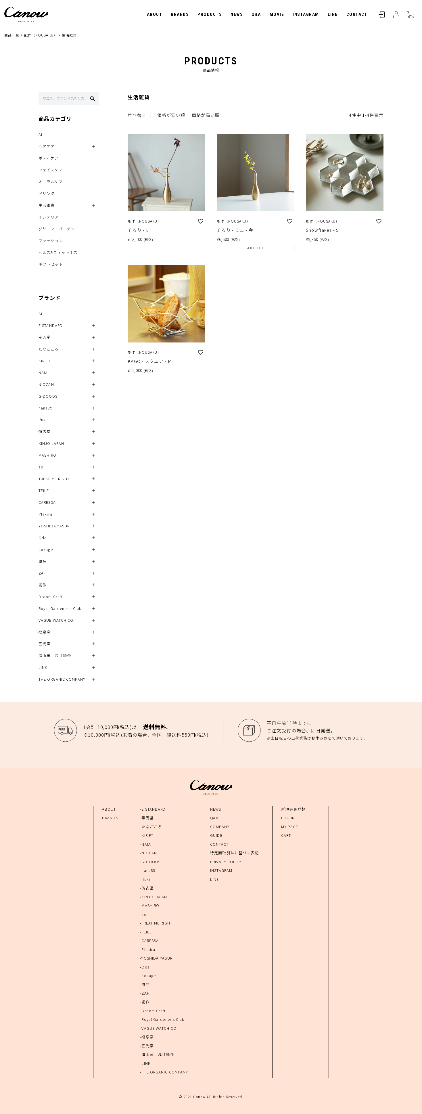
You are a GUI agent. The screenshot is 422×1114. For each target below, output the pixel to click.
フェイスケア (51, 170)
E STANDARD (51, 325)
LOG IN (288, 817)
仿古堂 (45, 432)
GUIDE (216, 835)
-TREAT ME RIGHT (156, 923)
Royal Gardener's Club (60, 608)
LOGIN (381, 14)
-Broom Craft (153, 1010)
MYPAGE (396, 14)
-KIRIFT (147, 835)
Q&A (256, 14)
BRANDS (180, 14)
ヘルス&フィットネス (58, 252)
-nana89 (148, 870)
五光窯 (45, 644)
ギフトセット (51, 264)
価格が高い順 (206, 115)
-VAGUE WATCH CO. (159, 1028)
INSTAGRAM (306, 14)
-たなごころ (151, 826)
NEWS (237, 14)
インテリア (49, 217)
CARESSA (47, 502)
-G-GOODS (150, 861)
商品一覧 (11, 34)
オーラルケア (51, 182)
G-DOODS (48, 396)
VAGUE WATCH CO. (57, 620)
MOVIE (277, 14)
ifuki (43, 420)
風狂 (43, 561)
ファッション (51, 241)
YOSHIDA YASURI (55, 526)
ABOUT (154, 14)
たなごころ (49, 349)
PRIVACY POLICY (225, 861)
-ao (143, 914)
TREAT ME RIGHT (54, 479)
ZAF (42, 573)
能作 (43, 585)
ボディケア (49, 158)
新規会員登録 (293, 809)
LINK (43, 667)
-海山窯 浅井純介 (157, 1054)
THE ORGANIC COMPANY (62, 679)
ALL (42, 134)
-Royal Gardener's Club (162, 1019)
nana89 (46, 408)
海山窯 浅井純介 (55, 656)
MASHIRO (47, 455)
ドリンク (47, 193)
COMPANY (219, 826)
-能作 (144, 1002)
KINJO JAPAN (51, 443)
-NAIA (145, 844)
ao (41, 467)
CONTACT (357, 14)
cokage (46, 549)
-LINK (145, 1063)
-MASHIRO (149, 905)
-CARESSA (149, 940)
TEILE (44, 490)
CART (410, 14)
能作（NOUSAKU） (40, 34)
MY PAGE (289, 826)
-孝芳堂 (147, 817)
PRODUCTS (209, 14)
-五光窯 (147, 1045)
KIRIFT (45, 361)
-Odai (145, 967)
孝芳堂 (45, 337)
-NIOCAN (148, 852)
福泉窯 (45, 632)
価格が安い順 (171, 115)
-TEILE (146, 932)
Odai (43, 538)
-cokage (148, 975)
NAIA (43, 373)
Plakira (45, 514)
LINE (333, 14)
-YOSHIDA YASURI (157, 958)
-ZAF (144, 993)
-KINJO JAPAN (153, 896)
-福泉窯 (147, 1037)
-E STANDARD (153, 809)
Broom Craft (51, 597)
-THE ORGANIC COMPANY (164, 1072)
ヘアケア (47, 146)
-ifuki (145, 879)
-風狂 (144, 984)
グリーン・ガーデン (57, 229)
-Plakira (147, 949)
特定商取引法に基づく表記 (234, 852)
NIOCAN (46, 384)
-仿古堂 (147, 888)
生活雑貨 (47, 205)
